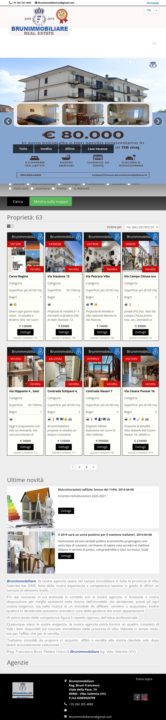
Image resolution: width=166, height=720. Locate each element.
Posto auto (17, 188)
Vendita (46, 149)
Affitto (70, 149)
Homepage (153, 2)
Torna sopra (144, 679)
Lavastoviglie (68, 184)
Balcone (16, 184)
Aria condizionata (40, 184)
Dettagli (25, 332)
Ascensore (39, 188)
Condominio (92, 184)
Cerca (18, 201)
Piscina (58, 188)
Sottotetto (115, 184)
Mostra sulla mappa (51, 201)
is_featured (78, 188)
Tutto (23, 149)
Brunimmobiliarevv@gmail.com (55, 2)
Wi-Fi (132, 184)
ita (149, 10)
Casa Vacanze (97, 149)
